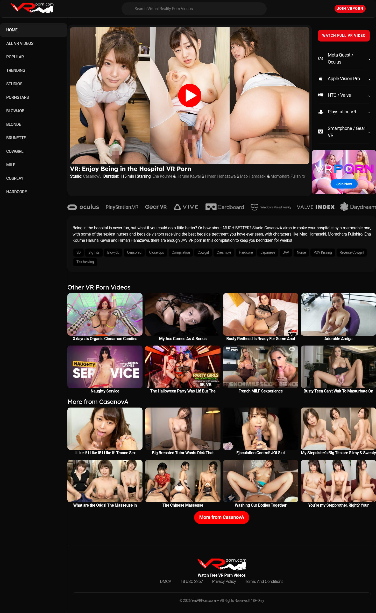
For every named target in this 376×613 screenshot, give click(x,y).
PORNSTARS (17, 97)
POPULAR (15, 56)
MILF (10, 164)
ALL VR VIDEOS (19, 43)
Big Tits (94, 252)
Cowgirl (203, 252)
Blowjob (113, 252)
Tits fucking (85, 262)
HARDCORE (16, 191)
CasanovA (92, 176)
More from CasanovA (221, 517)
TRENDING (15, 70)
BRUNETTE (16, 137)
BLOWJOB (15, 110)
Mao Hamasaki (253, 176)
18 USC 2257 (191, 581)
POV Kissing (323, 252)
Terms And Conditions (264, 581)
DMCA (165, 581)
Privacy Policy (224, 581)
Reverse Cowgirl (352, 252)
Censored (134, 252)
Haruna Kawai (188, 176)
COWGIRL (14, 151)
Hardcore (246, 252)
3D (78, 252)
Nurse (301, 252)
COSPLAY (14, 178)
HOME (11, 29)
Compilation (181, 252)
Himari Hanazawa (220, 176)
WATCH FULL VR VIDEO (344, 35)
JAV (286, 252)
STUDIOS (14, 83)
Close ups (156, 252)
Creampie (224, 252)
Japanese (267, 252)
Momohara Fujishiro (288, 176)
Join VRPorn (350, 8)
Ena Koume (162, 176)
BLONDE (13, 124)
